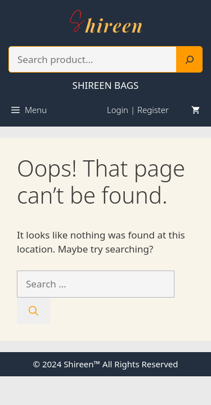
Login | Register (138, 109)
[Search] (190, 59)
